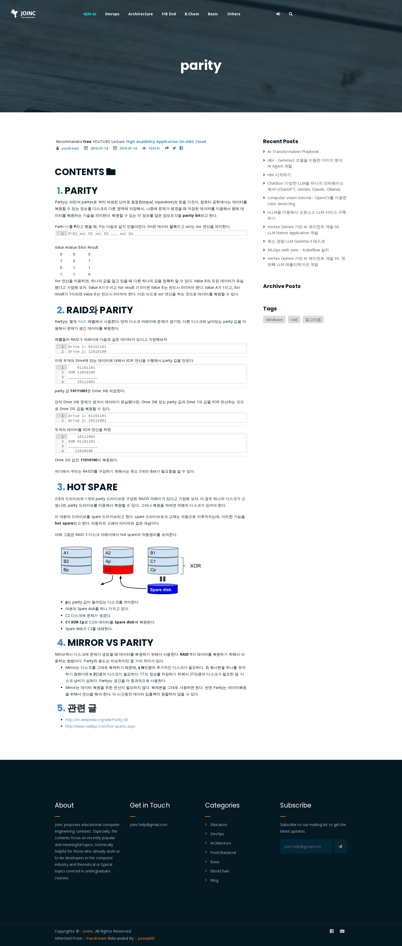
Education (218, 824)
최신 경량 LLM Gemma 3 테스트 (296, 241)
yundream (67, 148)
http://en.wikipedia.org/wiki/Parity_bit (96, 719)
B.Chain (243, 13)
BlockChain (220, 870)
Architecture (191, 13)
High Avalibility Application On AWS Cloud (166, 141)
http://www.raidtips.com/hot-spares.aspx (100, 726)
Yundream (97, 938)
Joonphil (146, 938)
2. (61, 310)
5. (61, 708)
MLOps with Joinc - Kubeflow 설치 (298, 249)
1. (60, 190)
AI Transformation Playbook (293, 151)
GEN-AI (140, 13)
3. (61, 487)
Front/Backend (223, 852)
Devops (163, 13)
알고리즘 (313, 319)
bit (67, 226)
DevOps (217, 833)
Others (284, 13)
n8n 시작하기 (279, 174)
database (274, 319)
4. (61, 642)
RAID (82, 321)
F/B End (220, 13)
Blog (214, 880)
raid (293, 319)
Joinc (88, 931)
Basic (264, 13)
